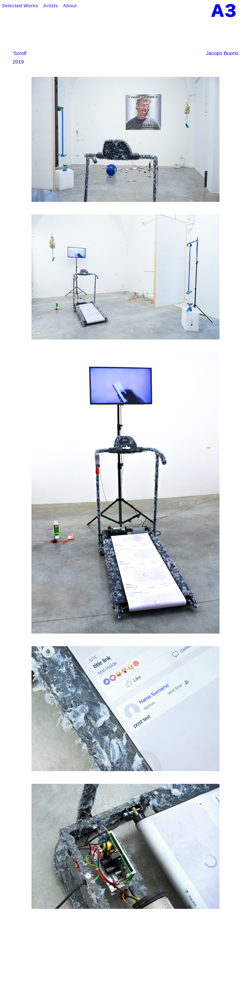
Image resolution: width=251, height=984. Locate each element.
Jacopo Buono (222, 53)
